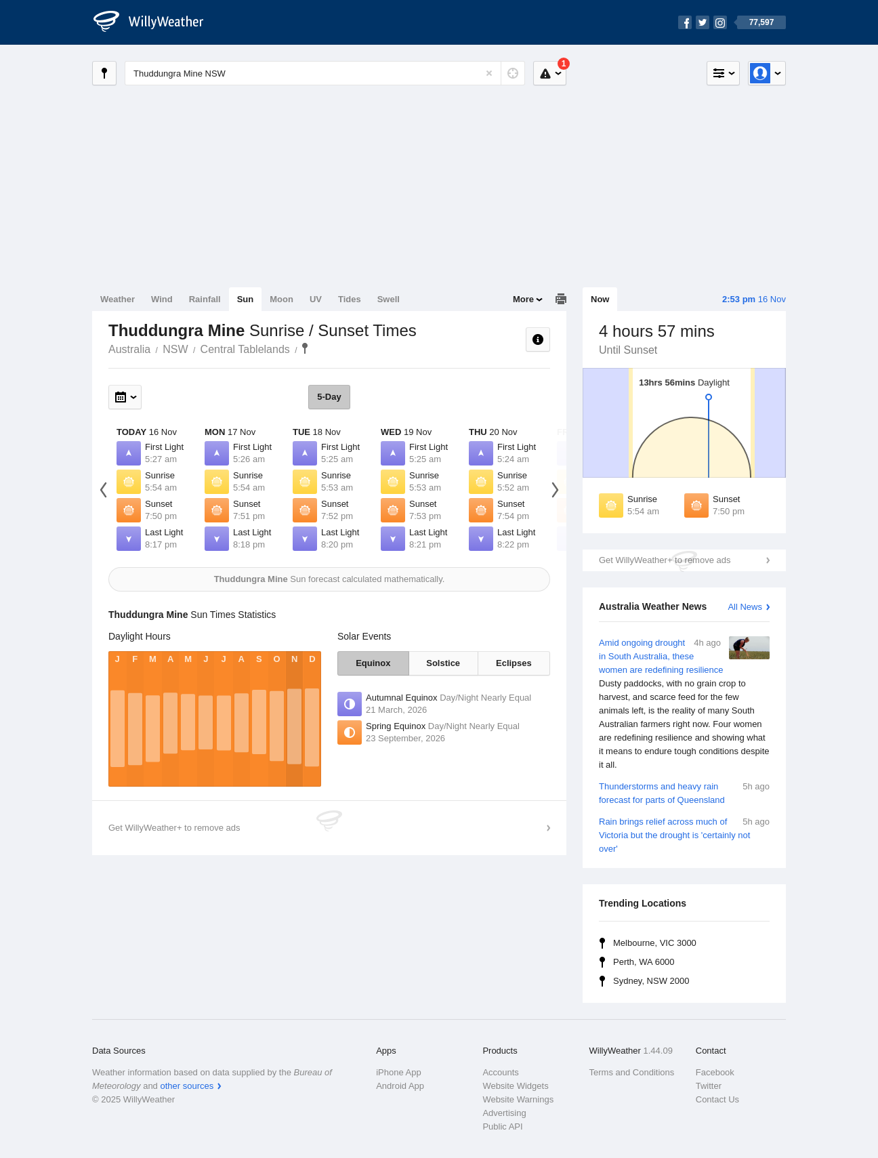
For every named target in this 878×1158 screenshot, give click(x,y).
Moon (281, 299)
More (523, 299)
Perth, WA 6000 (644, 962)
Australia (129, 349)
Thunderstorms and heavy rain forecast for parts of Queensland (684, 792)
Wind (162, 299)
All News (745, 607)
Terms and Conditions (632, 1072)
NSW (175, 349)
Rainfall (205, 299)
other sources (186, 1086)
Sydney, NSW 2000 (651, 981)
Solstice (443, 663)
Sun (245, 299)
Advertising (504, 1113)
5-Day (329, 397)
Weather (117, 299)
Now (600, 299)
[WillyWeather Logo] (156, 22)
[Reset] (489, 73)
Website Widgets (515, 1086)
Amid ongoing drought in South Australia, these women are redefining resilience (684, 704)
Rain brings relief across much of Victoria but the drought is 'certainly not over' (684, 834)
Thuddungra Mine (305, 348)
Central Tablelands (245, 349)
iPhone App (398, 1072)
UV (316, 299)
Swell (388, 299)
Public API (502, 1126)
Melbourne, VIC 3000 (654, 943)
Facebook (715, 1072)
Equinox (373, 663)
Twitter (709, 1086)
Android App (400, 1086)
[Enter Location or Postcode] (325, 73)
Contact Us (717, 1099)
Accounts (500, 1072)
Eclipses (514, 663)
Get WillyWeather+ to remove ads (664, 560)
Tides (349, 299)
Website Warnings (517, 1099)
